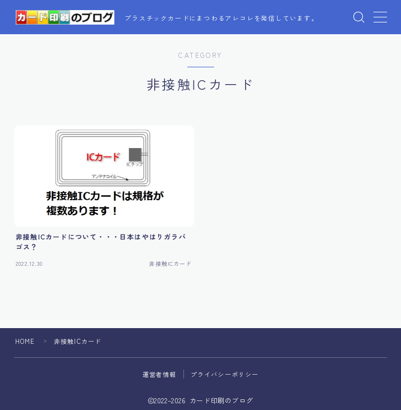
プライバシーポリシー (225, 374)
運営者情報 (159, 374)
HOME (25, 341)
